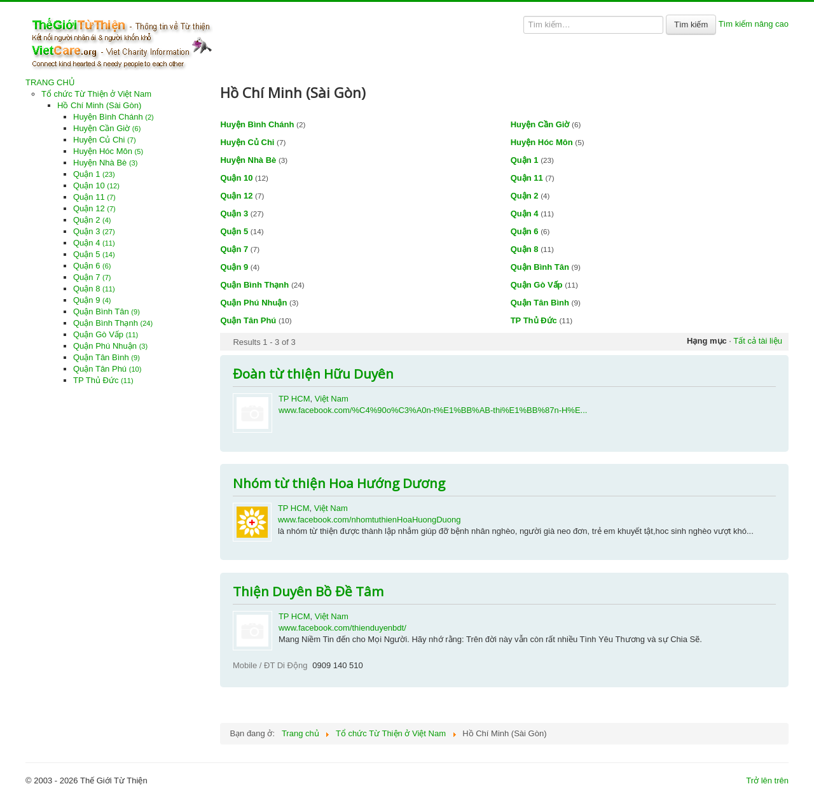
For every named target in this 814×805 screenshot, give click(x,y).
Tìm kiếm (691, 24)
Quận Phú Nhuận (110, 346)
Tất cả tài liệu (757, 341)
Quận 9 (92, 300)
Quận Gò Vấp (105, 334)
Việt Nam (331, 398)
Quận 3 (94, 231)
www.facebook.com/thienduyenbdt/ (342, 628)
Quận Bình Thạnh (113, 323)
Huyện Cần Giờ (107, 128)
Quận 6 (92, 265)
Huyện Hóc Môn (108, 151)
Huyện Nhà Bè (105, 162)
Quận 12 (94, 208)
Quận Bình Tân (106, 311)
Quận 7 (92, 277)
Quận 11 (94, 197)
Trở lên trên (767, 780)
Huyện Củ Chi (104, 139)
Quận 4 (94, 243)
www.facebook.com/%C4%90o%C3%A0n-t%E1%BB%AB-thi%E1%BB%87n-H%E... (433, 410)
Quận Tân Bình (106, 357)
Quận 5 (94, 254)
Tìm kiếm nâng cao (754, 24)
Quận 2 (92, 220)
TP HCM (294, 398)
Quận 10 (96, 185)
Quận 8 (94, 288)
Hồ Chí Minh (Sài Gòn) (99, 105)
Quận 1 (94, 174)
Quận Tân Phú (107, 369)
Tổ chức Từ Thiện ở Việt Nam (96, 94)
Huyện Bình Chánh (113, 117)
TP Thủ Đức (103, 380)
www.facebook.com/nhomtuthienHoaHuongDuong (369, 519)
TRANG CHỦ (50, 82)
